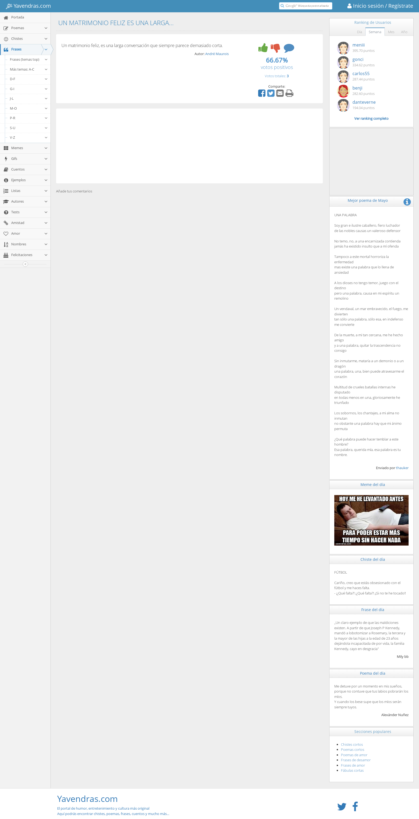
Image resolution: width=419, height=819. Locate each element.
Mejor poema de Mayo (368, 200)
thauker (402, 467)
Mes (391, 31)
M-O (29, 108)
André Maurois (217, 53)
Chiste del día (372, 559)
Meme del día (372, 484)
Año (404, 31)
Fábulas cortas (352, 770)
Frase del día (372, 609)
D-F (29, 78)
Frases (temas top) (29, 59)
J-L (29, 98)
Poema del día (372, 673)
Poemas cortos (352, 749)
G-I (29, 88)
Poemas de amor (354, 754)
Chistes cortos (352, 744)
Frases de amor (353, 765)
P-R (29, 117)
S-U (29, 127)
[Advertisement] (189, 146)
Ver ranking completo (371, 118)
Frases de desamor (356, 760)
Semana (375, 31)
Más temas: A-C (29, 69)
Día (359, 31)
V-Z (29, 137)
